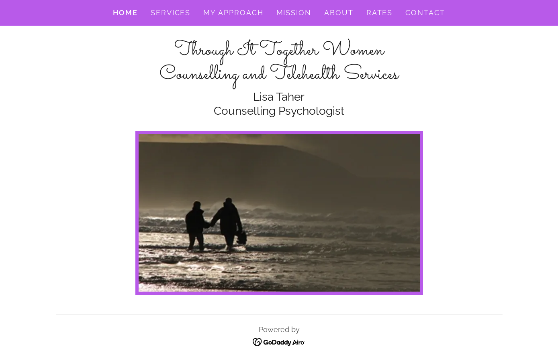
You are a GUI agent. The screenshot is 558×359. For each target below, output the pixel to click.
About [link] (339, 12)
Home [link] (125, 12)
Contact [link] (425, 12)
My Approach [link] (233, 12)
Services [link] (170, 12)
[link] (279, 76)
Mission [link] (293, 12)
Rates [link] (379, 12)
